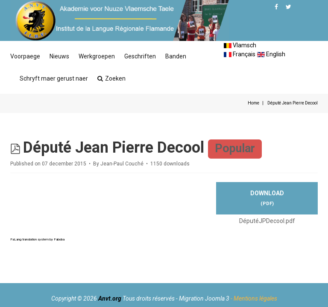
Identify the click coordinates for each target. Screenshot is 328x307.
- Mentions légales (254, 298)
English (271, 54)
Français (239, 54)
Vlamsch (240, 45)
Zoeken (111, 78)
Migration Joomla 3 (204, 298)
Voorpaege (25, 56)
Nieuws (59, 56)
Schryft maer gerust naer (54, 78)
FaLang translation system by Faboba (37, 239)
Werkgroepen (97, 56)
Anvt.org (109, 298)
